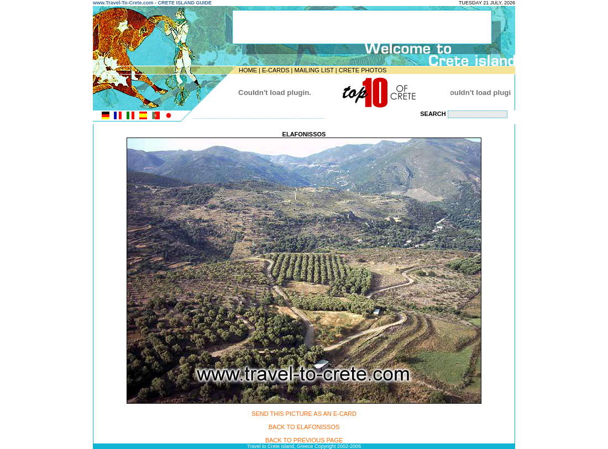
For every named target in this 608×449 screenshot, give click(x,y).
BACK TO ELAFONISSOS (304, 427)
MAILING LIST (313, 70)
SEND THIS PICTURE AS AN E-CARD (304, 413)
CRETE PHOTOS (363, 70)
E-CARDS (276, 70)
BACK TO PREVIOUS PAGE (304, 440)
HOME (248, 70)
